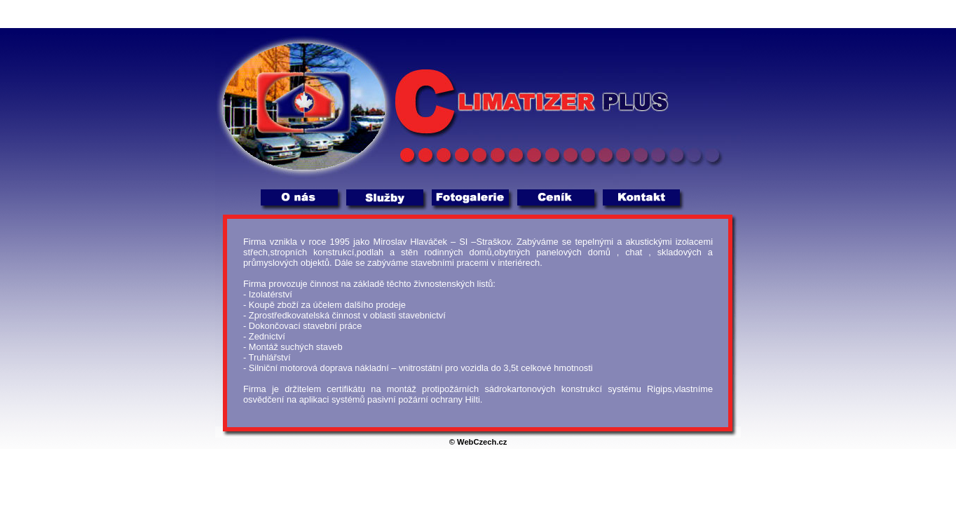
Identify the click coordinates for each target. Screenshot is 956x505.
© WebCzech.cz (478, 442)
